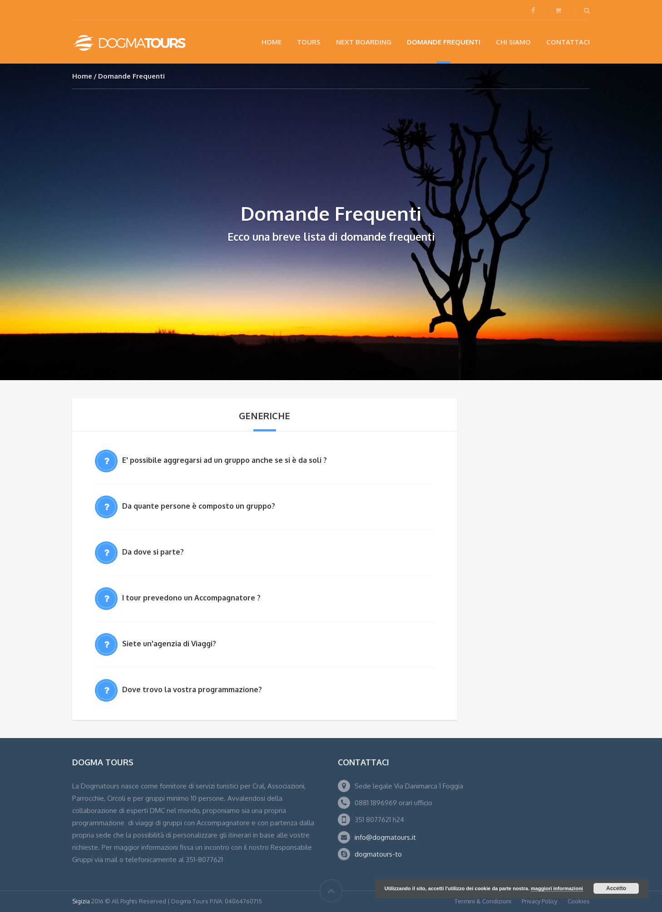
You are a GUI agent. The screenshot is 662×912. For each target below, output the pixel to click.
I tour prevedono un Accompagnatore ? (191, 597)
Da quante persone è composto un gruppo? (198, 506)
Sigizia (81, 901)
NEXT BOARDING (363, 42)
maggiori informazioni (557, 888)
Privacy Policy (539, 901)
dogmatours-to (378, 854)
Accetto (616, 888)
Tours (309, 42)
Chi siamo (513, 42)
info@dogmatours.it (385, 837)
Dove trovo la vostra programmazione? (192, 689)
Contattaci (568, 42)
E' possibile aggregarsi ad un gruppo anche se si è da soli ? (224, 460)
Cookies (579, 901)
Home (272, 42)
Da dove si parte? (153, 551)
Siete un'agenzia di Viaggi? (169, 643)
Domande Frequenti (443, 42)
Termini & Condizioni (483, 901)
